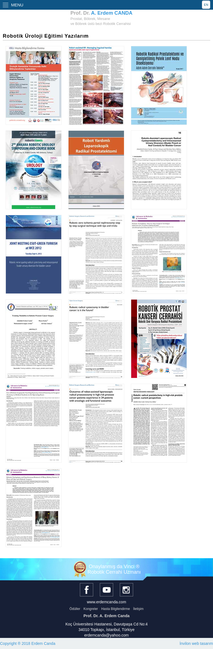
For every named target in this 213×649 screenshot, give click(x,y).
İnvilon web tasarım (196, 643)
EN (206, 4)
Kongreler (90, 609)
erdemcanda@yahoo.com (106, 635)
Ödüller (74, 609)
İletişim (138, 609)
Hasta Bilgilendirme (115, 609)
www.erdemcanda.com (106, 602)
